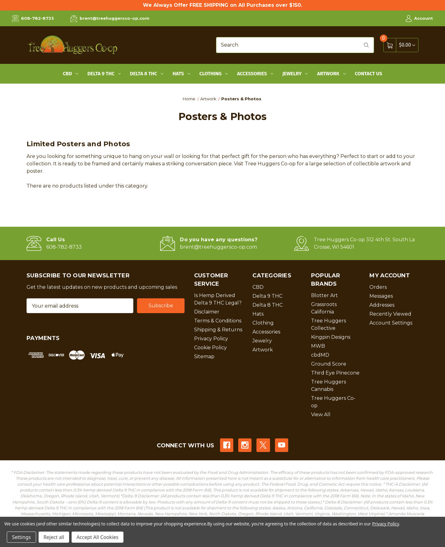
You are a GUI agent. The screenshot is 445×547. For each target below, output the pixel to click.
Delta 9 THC (104, 74)
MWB (318, 346)
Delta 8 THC (146, 74)
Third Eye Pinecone (335, 373)
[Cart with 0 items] (407, 45)
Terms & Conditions (217, 321)
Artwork (331, 74)
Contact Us (368, 74)
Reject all (54, 537)
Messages (381, 296)
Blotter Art (324, 295)
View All (321, 414)
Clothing (213, 74)
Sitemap (204, 356)
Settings (21, 537)
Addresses (381, 305)
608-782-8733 (33, 18)
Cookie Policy (210, 347)
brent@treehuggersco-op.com (109, 18)
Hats (181, 74)
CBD (70, 74)
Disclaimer (206, 312)
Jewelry (295, 74)
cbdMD (320, 355)
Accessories (255, 74)
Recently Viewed (390, 314)
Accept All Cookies (98, 537)
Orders (378, 287)
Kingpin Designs (330, 337)
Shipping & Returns (218, 330)
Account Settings (390, 323)
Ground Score (328, 364)
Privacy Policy (211, 339)
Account (419, 18)
